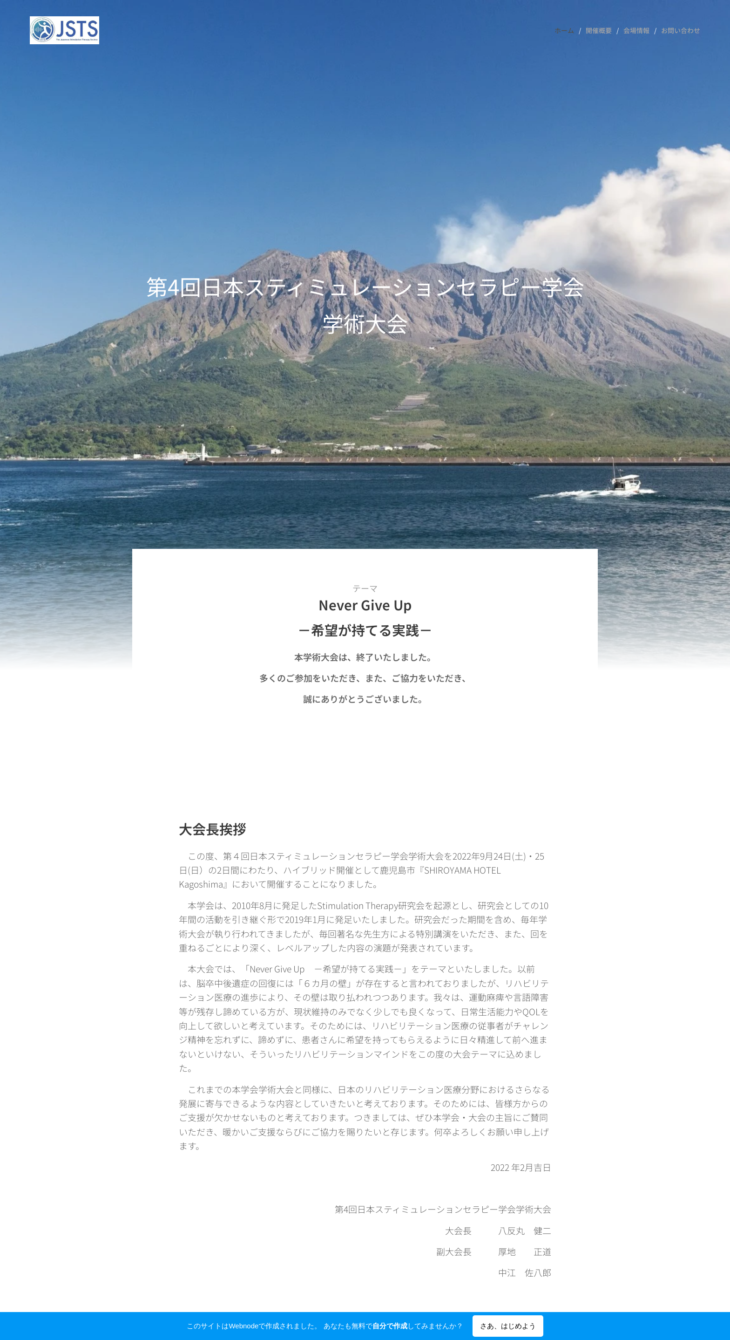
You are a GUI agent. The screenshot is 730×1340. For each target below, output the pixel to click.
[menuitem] (566, 30)
